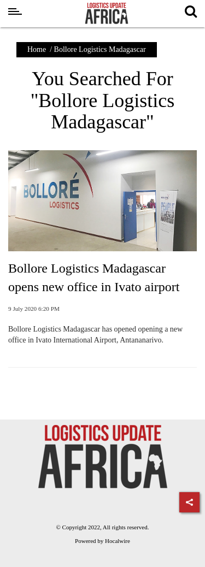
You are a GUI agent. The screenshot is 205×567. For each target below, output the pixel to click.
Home (36, 49)
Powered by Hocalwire (102, 541)
